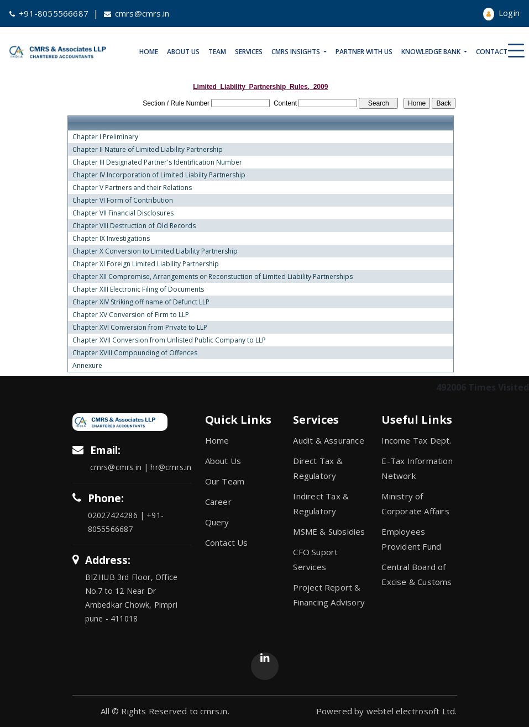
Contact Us (496, 51)
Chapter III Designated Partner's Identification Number (157, 162)
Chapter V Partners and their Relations (132, 187)
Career (218, 501)
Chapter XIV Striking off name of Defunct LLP (140, 302)
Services (249, 51)
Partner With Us (364, 51)
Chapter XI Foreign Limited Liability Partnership (145, 264)
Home (148, 51)
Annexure (87, 365)
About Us (183, 51)
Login (501, 12)
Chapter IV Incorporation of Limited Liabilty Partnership (158, 175)
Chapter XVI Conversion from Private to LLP (139, 327)
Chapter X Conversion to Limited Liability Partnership (155, 251)
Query (217, 522)
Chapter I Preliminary (105, 137)
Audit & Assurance (328, 440)
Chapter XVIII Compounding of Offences (134, 353)
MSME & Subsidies (329, 531)
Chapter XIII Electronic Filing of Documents (138, 289)
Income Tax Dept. (416, 440)
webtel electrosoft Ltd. (411, 711)
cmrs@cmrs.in (137, 13)
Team (217, 51)
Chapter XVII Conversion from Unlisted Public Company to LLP (169, 340)
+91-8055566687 (48, 13)
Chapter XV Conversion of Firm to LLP (130, 314)
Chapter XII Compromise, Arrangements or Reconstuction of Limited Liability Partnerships (212, 276)
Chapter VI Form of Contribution (122, 200)
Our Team (225, 481)
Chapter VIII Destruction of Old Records (134, 226)
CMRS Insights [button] (296, 51)
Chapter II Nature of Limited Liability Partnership (147, 149)
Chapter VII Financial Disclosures (123, 213)
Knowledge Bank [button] (431, 51)
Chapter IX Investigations (111, 238)
